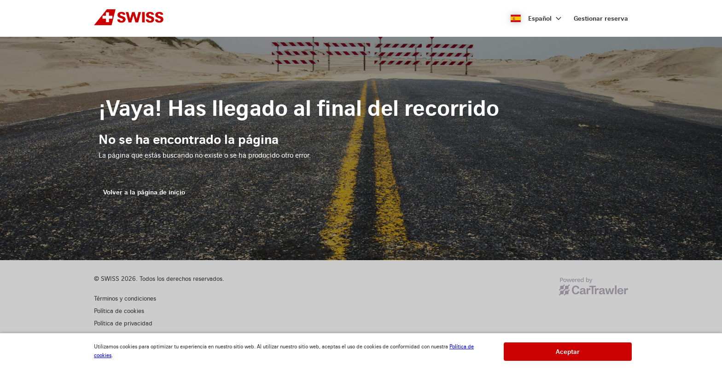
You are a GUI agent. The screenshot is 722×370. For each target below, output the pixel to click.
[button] (536, 18)
